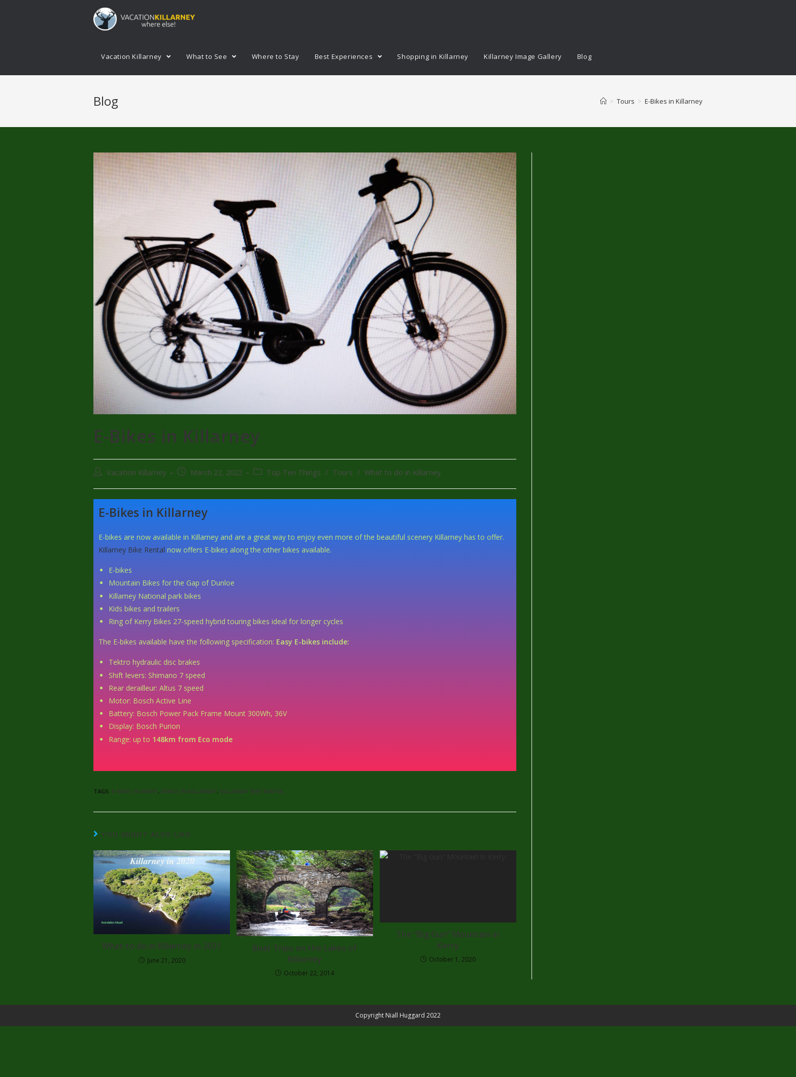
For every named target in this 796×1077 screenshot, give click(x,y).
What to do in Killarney (402, 472)
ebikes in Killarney (189, 791)
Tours (343, 472)
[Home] (603, 101)
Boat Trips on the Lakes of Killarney (304, 953)
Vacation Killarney (136, 472)
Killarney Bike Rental (131, 550)
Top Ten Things (294, 472)
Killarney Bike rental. (253, 791)
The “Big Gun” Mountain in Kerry (448, 940)
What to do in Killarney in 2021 (161, 945)
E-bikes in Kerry (135, 791)
